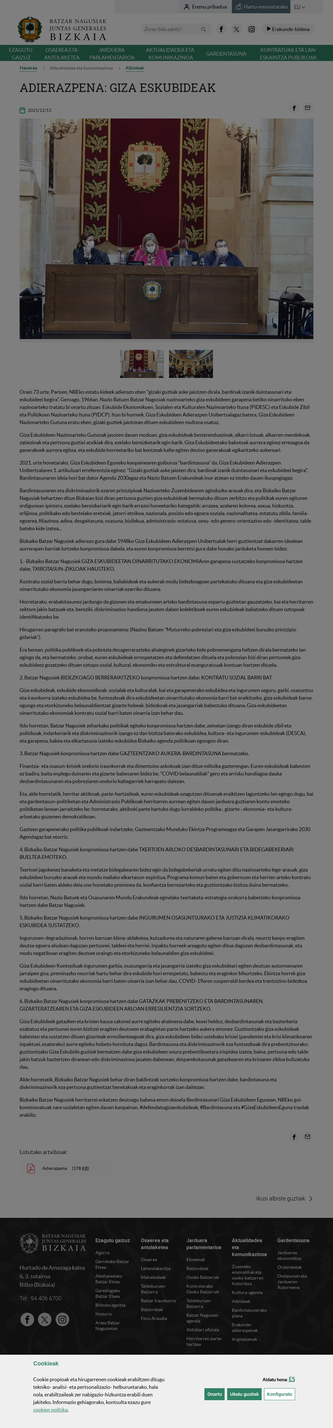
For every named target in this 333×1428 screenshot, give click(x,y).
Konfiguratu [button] (281, 1394)
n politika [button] (50, 1410)
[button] (292, 1379)
